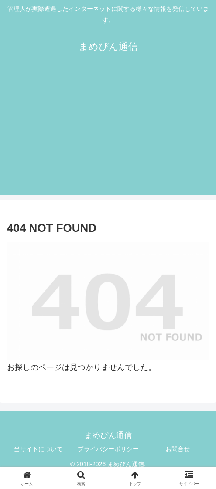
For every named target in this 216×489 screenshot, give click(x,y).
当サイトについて (38, 448)
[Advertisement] (108, 134)
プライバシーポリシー (108, 448)
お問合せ (177, 448)
